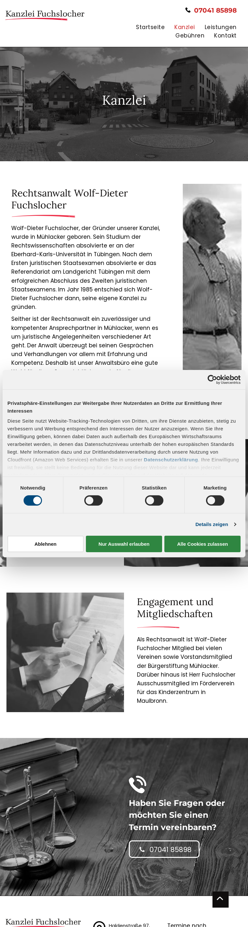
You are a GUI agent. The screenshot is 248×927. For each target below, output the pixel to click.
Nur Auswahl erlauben (124, 544)
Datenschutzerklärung (171, 459)
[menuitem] (145, 27)
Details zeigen (211, 524)
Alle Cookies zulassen (202, 544)
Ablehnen (46, 544)
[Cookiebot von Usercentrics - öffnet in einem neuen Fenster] (212, 379)
